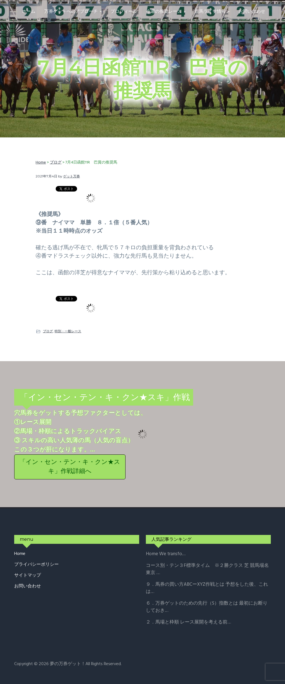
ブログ (48, 331)
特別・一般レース (68, 331)
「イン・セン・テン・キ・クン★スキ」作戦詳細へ (69, 466)
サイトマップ (27, 575)
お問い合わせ (27, 586)
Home (19, 553)
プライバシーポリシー (36, 564)
